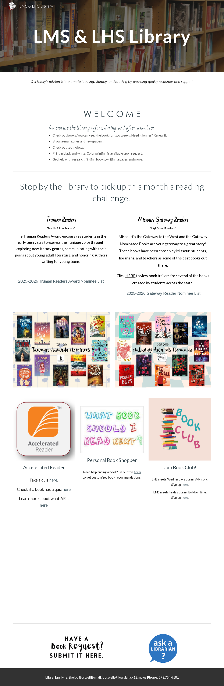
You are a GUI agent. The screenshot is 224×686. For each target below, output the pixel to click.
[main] (112, 36)
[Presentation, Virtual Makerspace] (112, 573)
